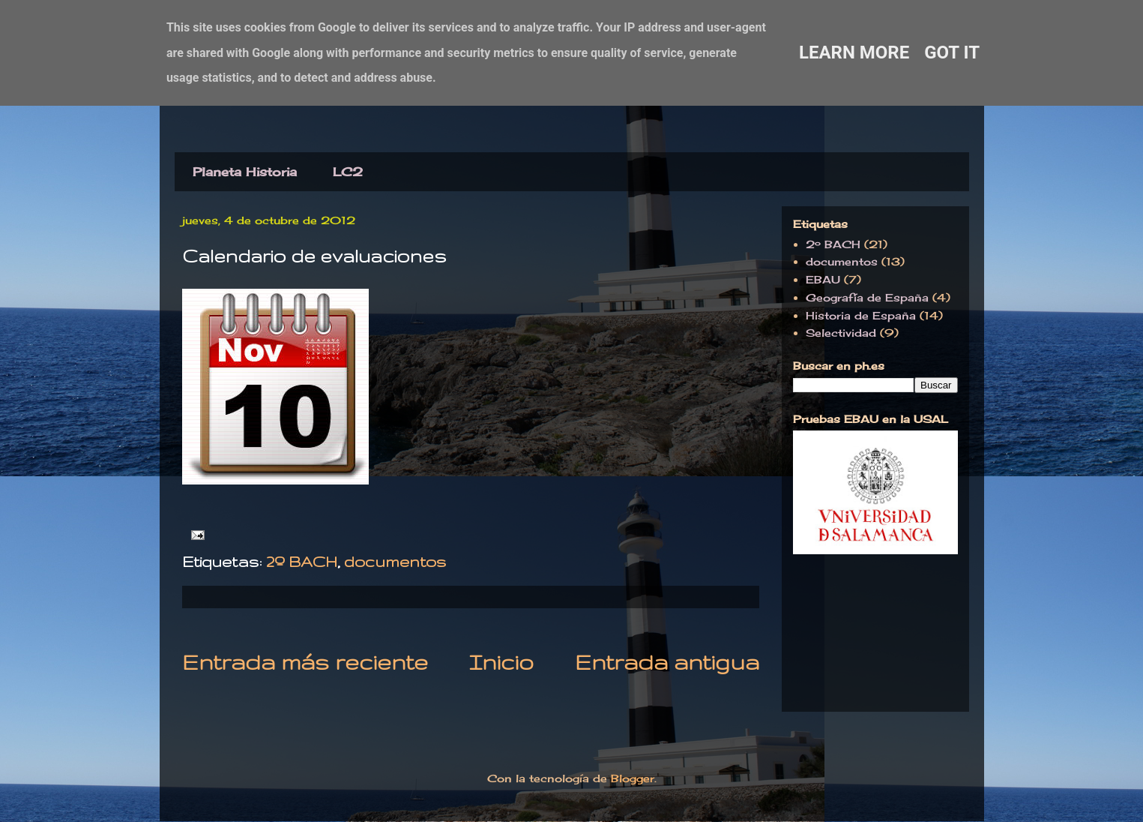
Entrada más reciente (305, 662)
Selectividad (841, 332)
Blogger (632, 778)
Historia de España (861, 315)
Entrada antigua (667, 662)
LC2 (348, 171)
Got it (952, 52)
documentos (395, 561)
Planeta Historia (245, 171)
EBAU (823, 279)
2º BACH (301, 561)
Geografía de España (867, 297)
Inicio (501, 662)
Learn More (854, 52)
